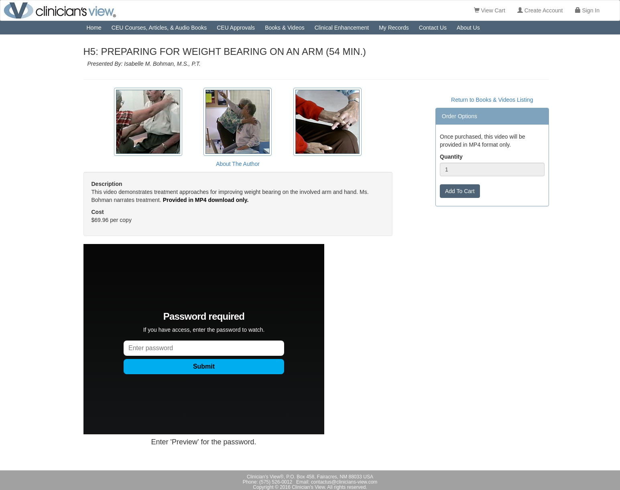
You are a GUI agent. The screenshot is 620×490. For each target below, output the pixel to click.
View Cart (489, 10)
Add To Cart (460, 191)
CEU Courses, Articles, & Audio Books (159, 27)
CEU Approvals (236, 27)
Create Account (540, 10)
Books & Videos (285, 27)
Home (94, 27)
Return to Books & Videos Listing (492, 100)
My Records (394, 27)
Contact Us (433, 27)
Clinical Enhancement (342, 27)
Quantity (451, 156)
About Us (468, 27)
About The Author (238, 164)
